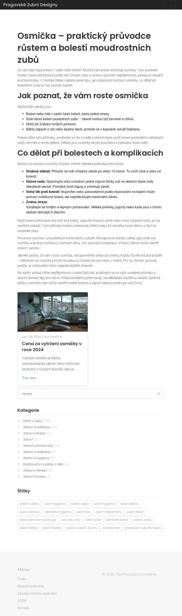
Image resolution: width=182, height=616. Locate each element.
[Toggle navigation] (170, 4)
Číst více (32, 378)
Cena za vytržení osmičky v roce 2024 (52, 347)
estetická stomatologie (37, 519)
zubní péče (129, 503)
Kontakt (23, 608)
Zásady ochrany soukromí (36, 593)
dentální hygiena (58, 511)
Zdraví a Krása (37, 476)
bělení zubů (80, 503)
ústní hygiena (104, 503)
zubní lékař (135, 511)
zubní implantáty (108, 511)
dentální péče (117, 519)
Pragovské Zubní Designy (30, 5)
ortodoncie (111, 527)
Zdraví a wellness (40, 427)
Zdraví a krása (37, 433)
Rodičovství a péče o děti (46, 464)
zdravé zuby (71, 519)
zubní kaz (83, 511)
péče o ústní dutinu (82, 527)
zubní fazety (52, 527)
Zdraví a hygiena (39, 458)
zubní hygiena (55, 503)
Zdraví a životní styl (41, 445)
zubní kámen (29, 511)
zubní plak (93, 519)
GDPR (21, 601)
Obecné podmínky (31, 586)
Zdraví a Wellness (39, 452)
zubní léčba (28, 527)
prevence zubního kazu (143, 527)
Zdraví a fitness (38, 470)
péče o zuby (29, 503)
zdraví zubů (142, 519)
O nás (21, 579)
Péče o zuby (37, 421)
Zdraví (30, 439)
